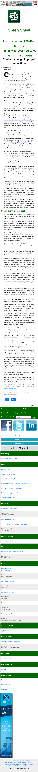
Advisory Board (24, 766)
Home (3, 409)
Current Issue (19, 436)
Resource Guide (6, 413)
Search (34, 417)
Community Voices (28, 764)
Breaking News (22, 762)
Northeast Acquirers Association (18, 142)
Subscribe (5, 405)
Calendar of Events (15, 764)
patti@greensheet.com (10, 388)
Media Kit (4, 417)
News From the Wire (10, 762)
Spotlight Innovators (27, 413)
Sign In (33, 405)
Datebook (17, 409)
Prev (7, 399)
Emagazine (20, 760)
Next (13, 399)
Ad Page (15, 413)
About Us (12, 417)
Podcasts (6, 764)
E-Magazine (26, 409)
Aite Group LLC (23, 84)
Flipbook (27, 760)
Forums (10, 409)
